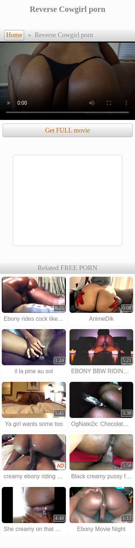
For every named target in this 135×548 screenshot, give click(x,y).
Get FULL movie (67, 130)
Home (14, 35)
